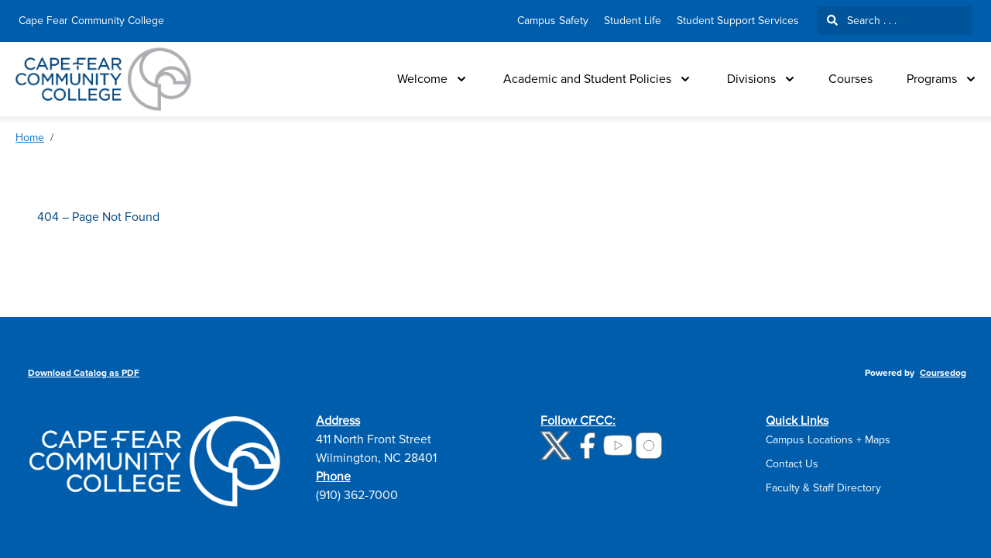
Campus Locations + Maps (828, 439)
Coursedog (943, 373)
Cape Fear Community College (91, 20)
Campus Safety (552, 20)
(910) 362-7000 (357, 495)
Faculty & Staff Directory (823, 487)
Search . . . (862, 20)
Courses (850, 79)
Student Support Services (738, 20)
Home (29, 137)
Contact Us (792, 463)
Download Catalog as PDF (83, 373)
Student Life (632, 20)
